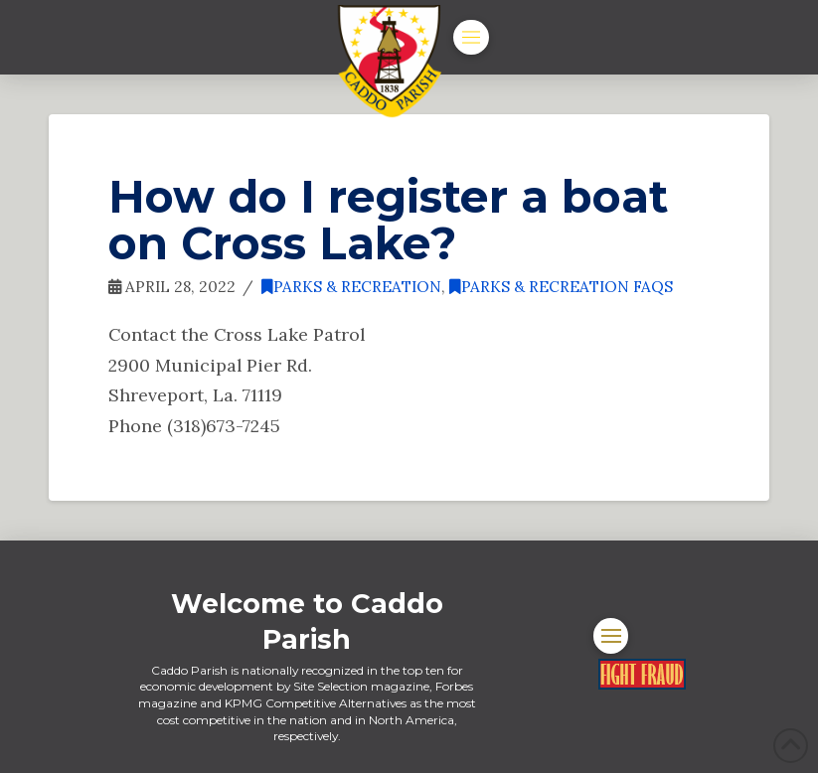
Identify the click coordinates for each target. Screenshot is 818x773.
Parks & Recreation (351, 286)
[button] (471, 38)
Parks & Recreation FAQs (561, 286)
